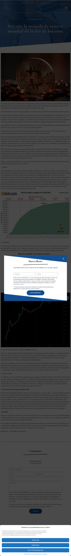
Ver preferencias (35, 550)
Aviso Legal (44, 553)
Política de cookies (28, 553)
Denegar (35, 545)
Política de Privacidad (36, 553)
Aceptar (35, 540)
